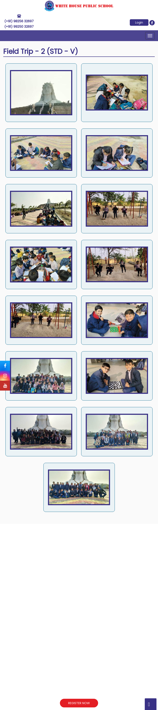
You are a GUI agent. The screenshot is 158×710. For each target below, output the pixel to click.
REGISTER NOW (79, 703)
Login (139, 22)
